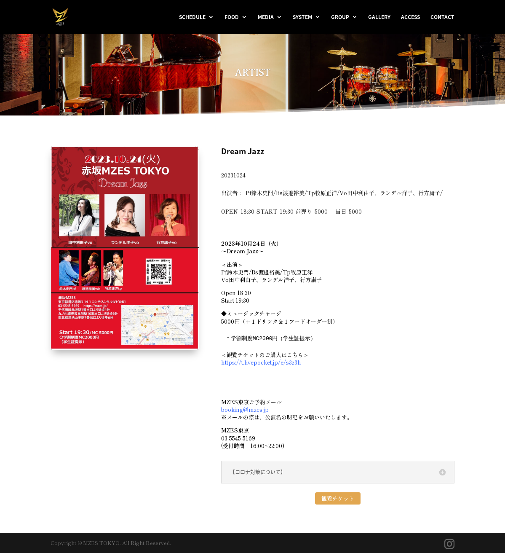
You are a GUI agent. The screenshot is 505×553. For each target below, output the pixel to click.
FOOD (231, 17)
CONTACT (442, 17)
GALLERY (379, 17)
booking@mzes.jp (245, 409)
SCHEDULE (192, 17)
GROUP (340, 17)
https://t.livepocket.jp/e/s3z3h (261, 362)
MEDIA (266, 17)
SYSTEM (302, 17)
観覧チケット (337, 498)
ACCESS (410, 17)
